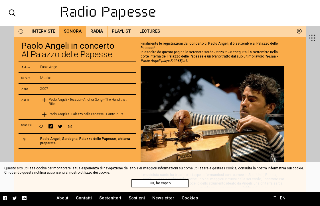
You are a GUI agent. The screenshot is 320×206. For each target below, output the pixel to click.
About (62, 198)
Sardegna (70, 139)
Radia (96, 31)
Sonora (73, 31)
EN (282, 198)
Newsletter (163, 198)
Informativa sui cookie (285, 168)
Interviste (43, 31)
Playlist (121, 31)
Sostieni (137, 198)
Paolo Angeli (50, 139)
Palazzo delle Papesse (97, 139)
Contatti (84, 198)
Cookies (190, 198)
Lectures (149, 31)
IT (274, 198)
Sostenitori (110, 198)
